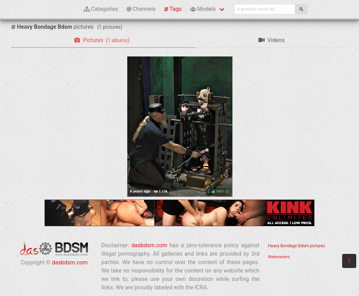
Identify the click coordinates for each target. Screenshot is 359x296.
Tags (173, 9)
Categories (101, 9)
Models (203, 9)
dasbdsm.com (70, 262)
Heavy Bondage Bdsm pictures (296, 245)
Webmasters (279, 257)
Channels (141, 9)
